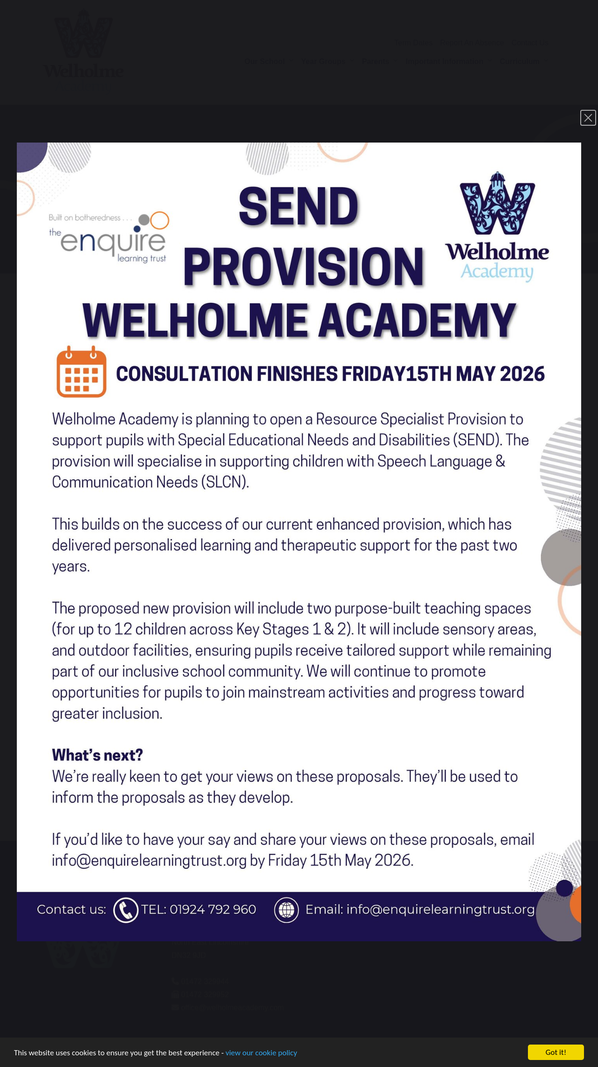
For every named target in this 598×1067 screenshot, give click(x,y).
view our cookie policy (261, 1055)
